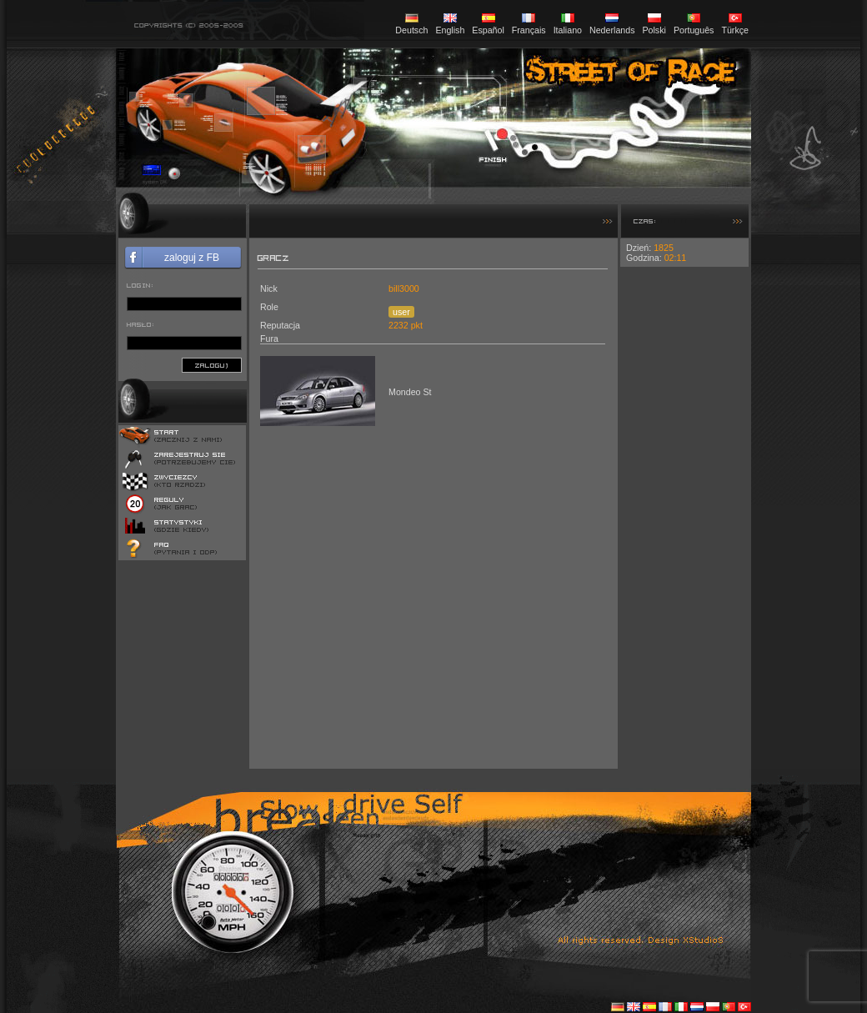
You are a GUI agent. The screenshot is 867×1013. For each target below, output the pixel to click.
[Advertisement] (684, 517)
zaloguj (211, 365)
